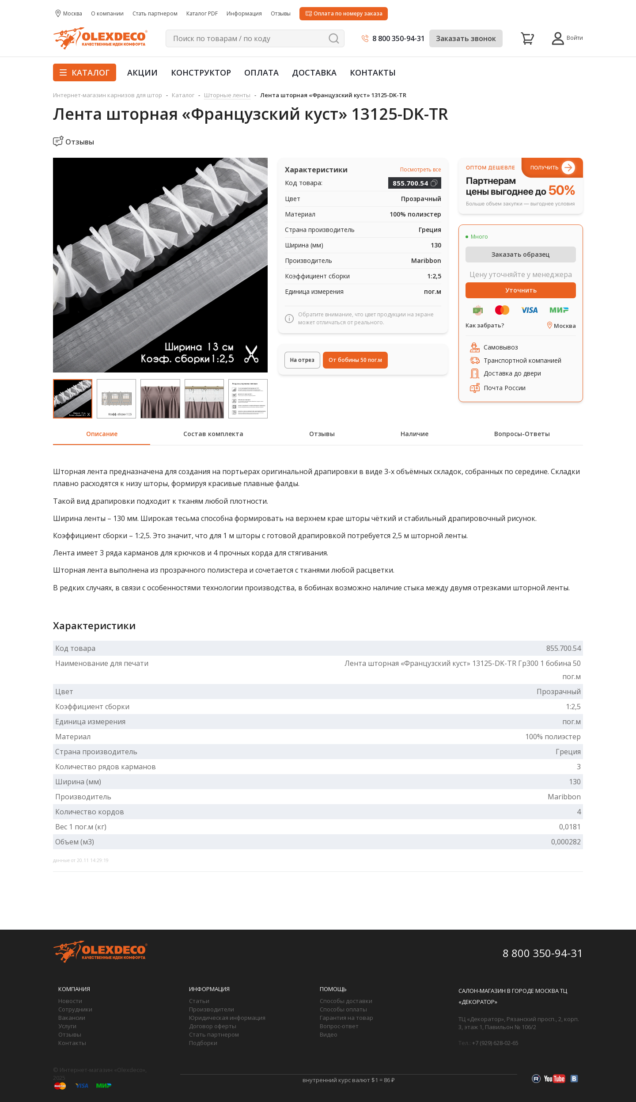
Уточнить (521, 290)
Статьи (199, 1001)
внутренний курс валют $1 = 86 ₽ (349, 1080)
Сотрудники (75, 1009)
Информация (209, 989)
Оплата (261, 72)
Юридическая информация (227, 1018)
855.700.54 (410, 183)
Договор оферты (212, 1026)
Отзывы (69, 1034)
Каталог (85, 72)
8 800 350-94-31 (398, 38)
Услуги (67, 1026)
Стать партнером (214, 1034)
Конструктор (201, 72)
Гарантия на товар (346, 1018)
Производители (211, 1009)
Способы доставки (346, 1001)
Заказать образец (521, 254)
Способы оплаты (343, 1009)
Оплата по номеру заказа (348, 13)
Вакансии (71, 1018)
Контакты (373, 72)
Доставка (314, 72)
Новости (70, 1001)
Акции (142, 72)
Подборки (203, 1043)
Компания (74, 989)
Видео (328, 1034)
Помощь (333, 989)
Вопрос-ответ (339, 1026)
